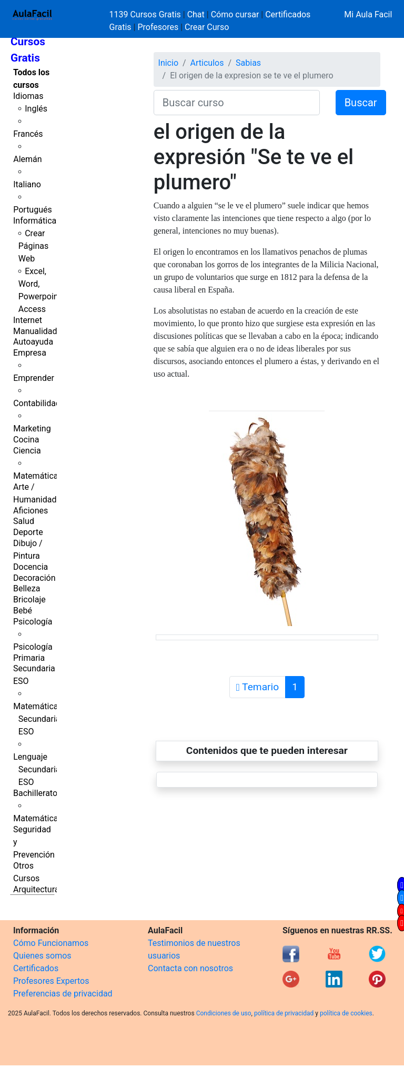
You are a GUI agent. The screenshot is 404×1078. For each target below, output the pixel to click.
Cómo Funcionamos (50, 943)
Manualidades (39, 331)
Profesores (157, 27)
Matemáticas (38, 476)
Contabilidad (36, 403)
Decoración (34, 578)
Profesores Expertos (51, 981)
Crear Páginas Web (33, 246)
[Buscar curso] (237, 102)
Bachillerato (35, 793)
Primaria (29, 658)
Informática (34, 221)
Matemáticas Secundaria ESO (38, 719)
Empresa (29, 353)
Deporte (28, 532)
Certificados (35, 968)
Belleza (26, 588)
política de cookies (346, 1013)
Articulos (207, 63)
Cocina (26, 440)
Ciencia (27, 451)
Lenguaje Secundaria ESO (36, 769)
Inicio (168, 63)
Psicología (32, 622)
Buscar (361, 102)
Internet (27, 320)
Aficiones (30, 511)
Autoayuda (33, 342)
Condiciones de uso (223, 1013)
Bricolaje (29, 600)
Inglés (36, 109)
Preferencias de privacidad (63, 994)
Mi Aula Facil (368, 14)
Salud (23, 521)
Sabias (248, 63)
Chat (196, 14)
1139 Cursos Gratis (146, 14)
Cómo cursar (235, 14)
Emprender (33, 378)
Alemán (27, 159)
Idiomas (28, 96)
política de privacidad (284, 1013)
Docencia (30, 567)
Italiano (27, 184)
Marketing (31, 429)
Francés (28, 134)
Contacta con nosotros (190, 968)
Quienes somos (42, 956)
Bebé (22, 611)
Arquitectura (36, 889)
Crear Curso (207, 27)
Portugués (32, 210)
